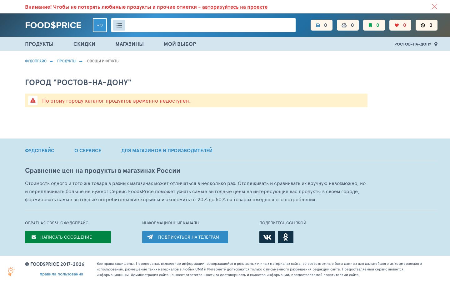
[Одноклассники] (285, 237)
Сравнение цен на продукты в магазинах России (102, 170)
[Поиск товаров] (203, 25)
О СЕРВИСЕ (87, 150)
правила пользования (61, 274)
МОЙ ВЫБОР (180, 44)
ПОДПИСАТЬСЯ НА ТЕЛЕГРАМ (188, 237)
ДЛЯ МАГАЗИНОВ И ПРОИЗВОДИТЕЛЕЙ (166, 150)
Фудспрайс (36, 60)
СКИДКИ (84, 44)
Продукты (66, 60)
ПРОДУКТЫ (39, 44)
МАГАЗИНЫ (129, 44)
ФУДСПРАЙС (39, 150)
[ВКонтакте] (267, 237)
